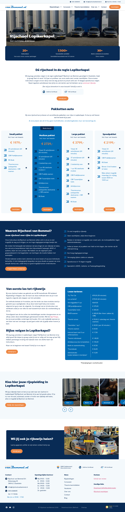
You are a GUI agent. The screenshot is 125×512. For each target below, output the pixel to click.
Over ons (95, 6)
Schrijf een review (100, 479)
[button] (64, 410)
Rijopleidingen (56, 6)
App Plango (54, 317)
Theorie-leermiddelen (81, 7)
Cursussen (68, 6)
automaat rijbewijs (89, 83)
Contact (104, 7)
